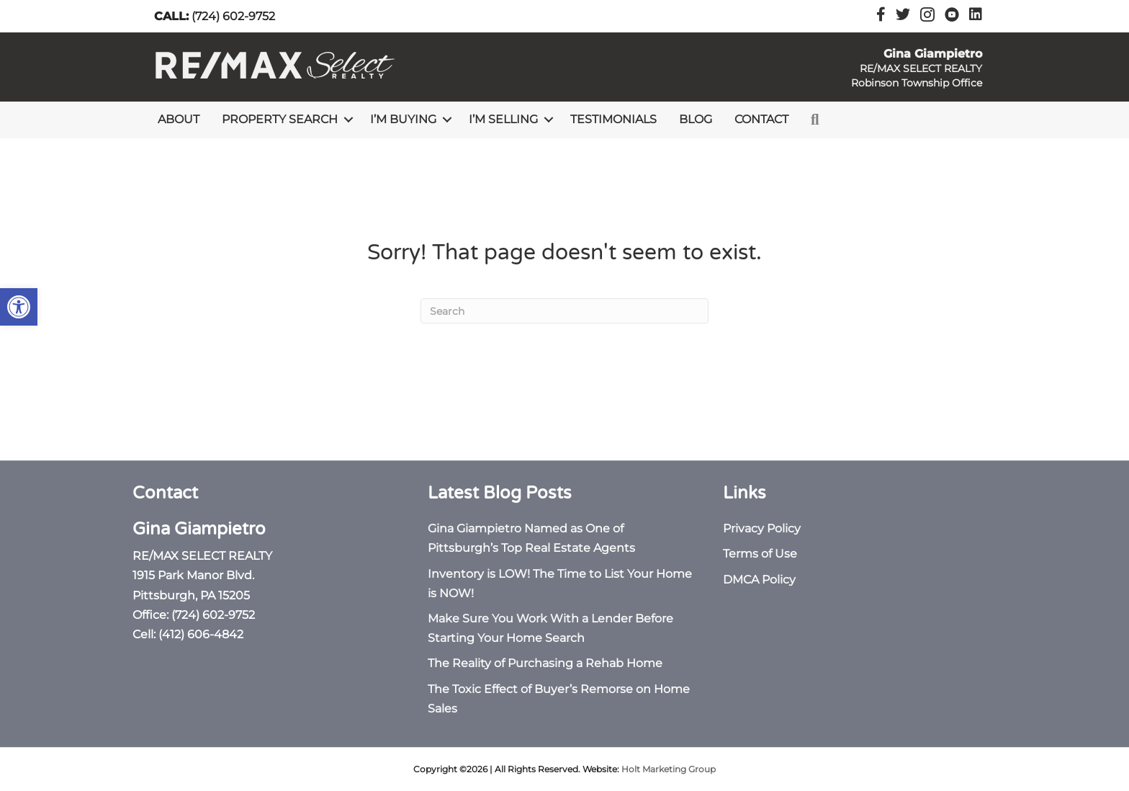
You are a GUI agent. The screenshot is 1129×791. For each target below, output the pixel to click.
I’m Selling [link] (503, 119)
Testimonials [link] (613, 119)
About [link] (178, 119)
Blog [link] (695, 119)
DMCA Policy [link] (759, 579)
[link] (18, 307)
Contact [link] (761, 119)
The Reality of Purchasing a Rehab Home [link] (545, 663)
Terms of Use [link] (760, 553)
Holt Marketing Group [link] (668, 769)
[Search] (564, 310)
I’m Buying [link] (403, 119)
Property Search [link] (280, 119)
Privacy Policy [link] (762, 528)
